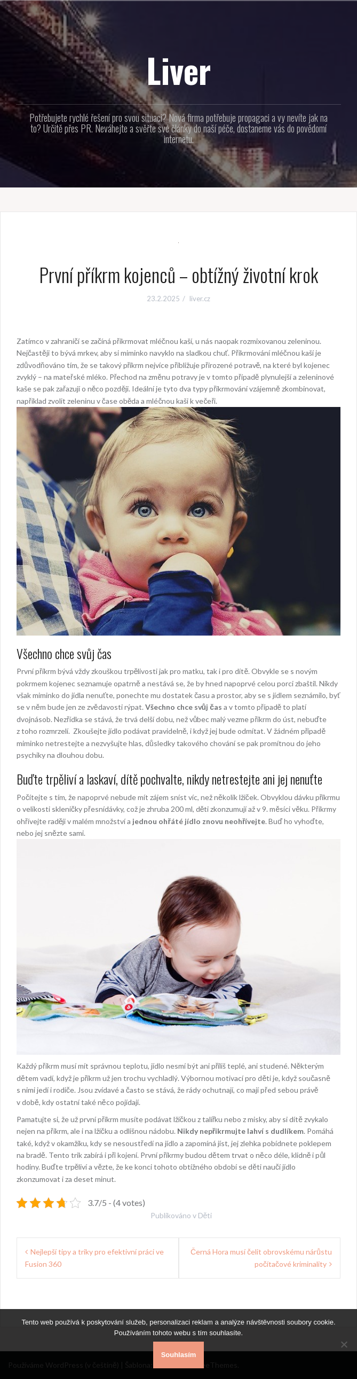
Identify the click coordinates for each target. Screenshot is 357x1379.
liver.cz (199, 298)
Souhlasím (178, 1355)
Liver (178, 70)
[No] (343, 1344)
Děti (205, 1215)
